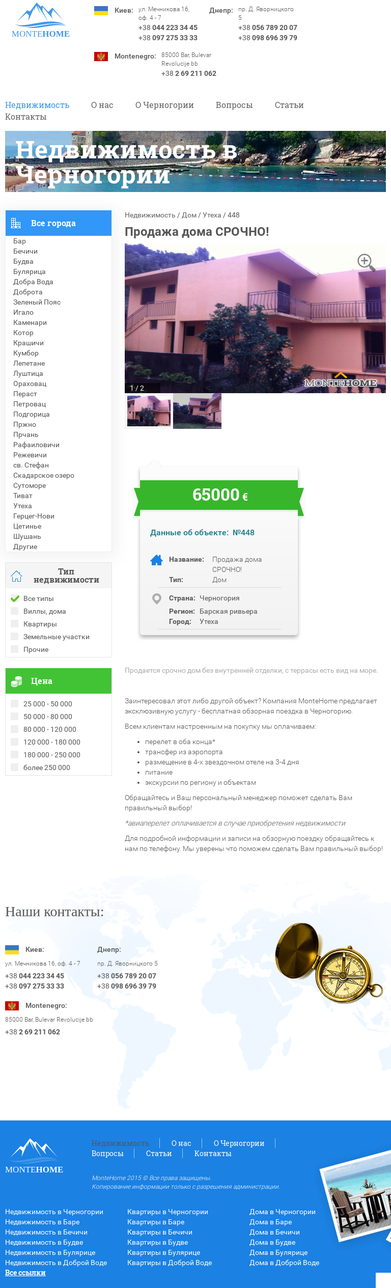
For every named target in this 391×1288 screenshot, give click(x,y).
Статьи (289, 104)
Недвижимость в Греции (46, 821)
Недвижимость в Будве (44, 1242)
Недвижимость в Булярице (50, 1252)
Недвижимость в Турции (46, 832)
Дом (189, 215)
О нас (102, 104)
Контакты (26, 116)
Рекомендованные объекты (52, 801)
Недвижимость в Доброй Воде (56, 1262)
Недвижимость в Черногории (54, 1212)
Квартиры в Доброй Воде (169, 1262)
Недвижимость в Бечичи (46, 1232)
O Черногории (164, 104)
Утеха (212, 215)
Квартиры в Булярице (163, 1252)
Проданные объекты (40, 791)
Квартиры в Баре (155, 1222)
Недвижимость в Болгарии (50, 811)
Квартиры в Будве (157, 1242)
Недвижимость (37, 104)
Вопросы (234, 104)
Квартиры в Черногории (167, 1212)
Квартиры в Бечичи (159, 1232)
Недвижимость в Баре (42, 1222)
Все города (53, 222)
